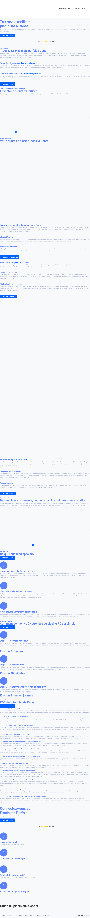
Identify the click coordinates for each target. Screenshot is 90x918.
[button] (0, 117)
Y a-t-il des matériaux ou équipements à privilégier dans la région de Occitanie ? (24, 796)
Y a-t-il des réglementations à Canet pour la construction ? (18, 725)
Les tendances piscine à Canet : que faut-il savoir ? (16, 789)
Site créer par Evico (83, 915)
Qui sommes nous (64, 9)
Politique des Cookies (43, 915)
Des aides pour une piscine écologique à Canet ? (15, 763)
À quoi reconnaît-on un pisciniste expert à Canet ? (16, 734)
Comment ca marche (80, 9)
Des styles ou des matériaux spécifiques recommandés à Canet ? (20, 749)
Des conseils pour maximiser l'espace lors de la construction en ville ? (21, 756)
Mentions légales (7, 915)
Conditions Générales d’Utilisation (24, 915)
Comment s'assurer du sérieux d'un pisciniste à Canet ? (17, 780)
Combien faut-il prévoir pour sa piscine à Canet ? (15, 716)
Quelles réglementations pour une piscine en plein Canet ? (18, 770)
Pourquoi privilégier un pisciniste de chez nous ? (15, 709)
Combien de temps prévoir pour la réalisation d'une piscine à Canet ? (21, 741)
